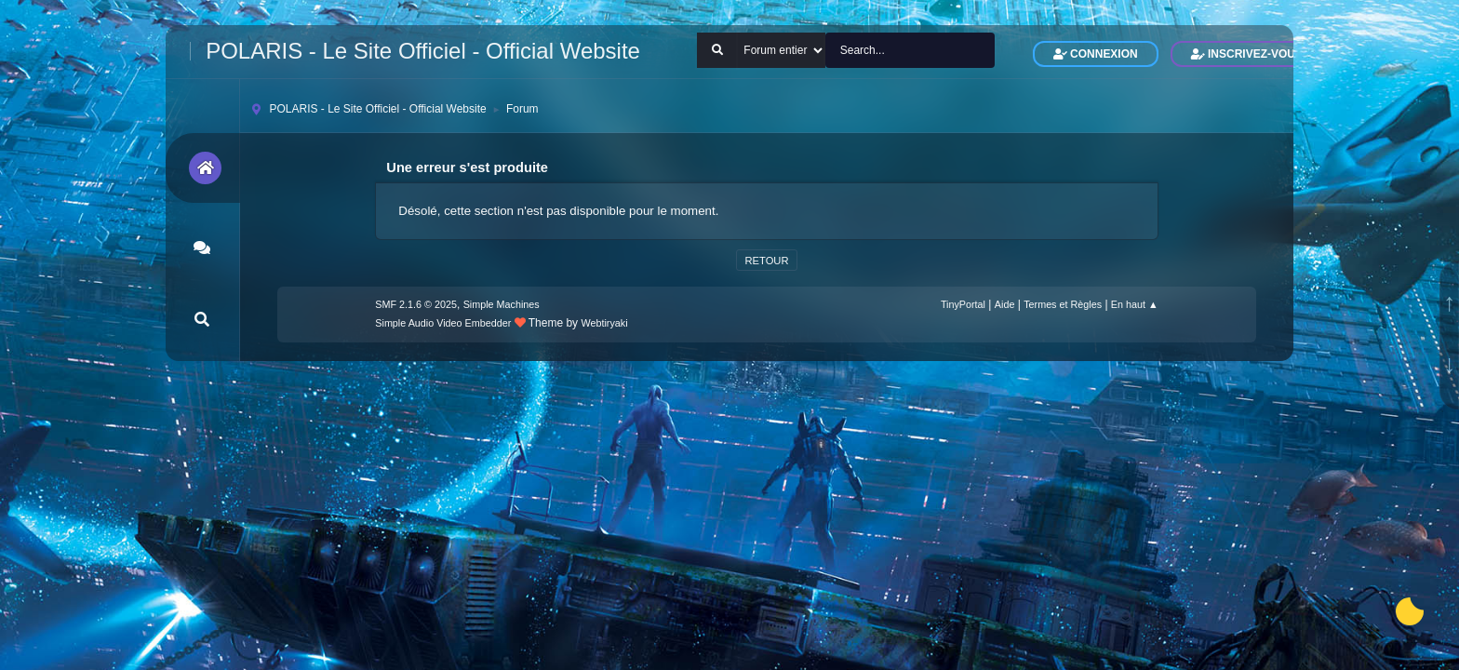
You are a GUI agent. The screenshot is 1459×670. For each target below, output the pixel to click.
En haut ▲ (1134, 304)
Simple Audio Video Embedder (443, 322)
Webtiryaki (604, 322)
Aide (1005, 304)
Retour (766, 260)
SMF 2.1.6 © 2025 (416, 304)
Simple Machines (501, 304)
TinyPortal (963, 304)
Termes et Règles (1063, 304)
